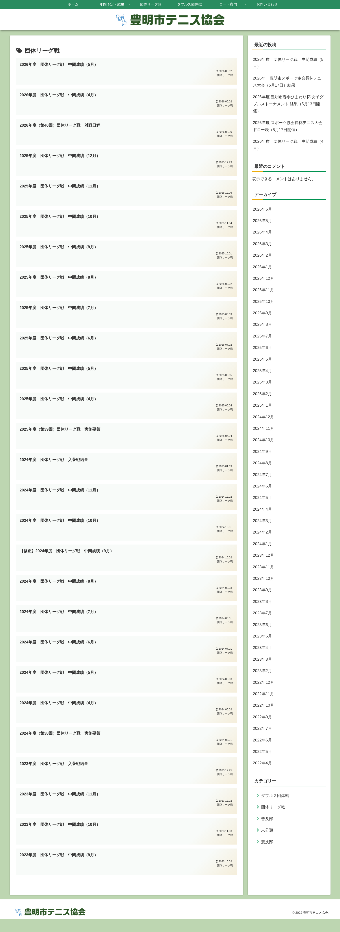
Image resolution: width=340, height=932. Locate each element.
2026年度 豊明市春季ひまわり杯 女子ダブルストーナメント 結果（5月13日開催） (288, 104)
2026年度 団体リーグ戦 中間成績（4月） (288, 145)
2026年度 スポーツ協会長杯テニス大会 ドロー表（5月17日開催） (287, 126)
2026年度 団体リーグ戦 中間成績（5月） (288, 63)
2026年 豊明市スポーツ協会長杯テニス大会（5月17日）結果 (287, 81)
